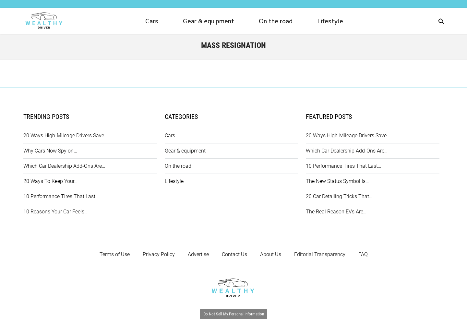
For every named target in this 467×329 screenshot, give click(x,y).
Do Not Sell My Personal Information (233, 314)
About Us (270, 254)
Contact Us (234, 254)
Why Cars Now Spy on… (50, 151)
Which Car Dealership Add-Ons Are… (64, 166)
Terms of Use (115, 254)
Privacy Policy (159, 254)
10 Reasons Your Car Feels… (55, 212)
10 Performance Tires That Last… (61, 196)
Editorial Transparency (319, 254)
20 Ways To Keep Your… (50, 181)
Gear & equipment (208, 21)
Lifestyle (330, 21)
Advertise (198, 254)
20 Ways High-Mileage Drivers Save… (65, 135)
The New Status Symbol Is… (337, 181)
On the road (276, 21)
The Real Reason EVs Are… (336, 212)
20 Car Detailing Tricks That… (339, 196)
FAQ (363, 254)
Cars (151, 21)
